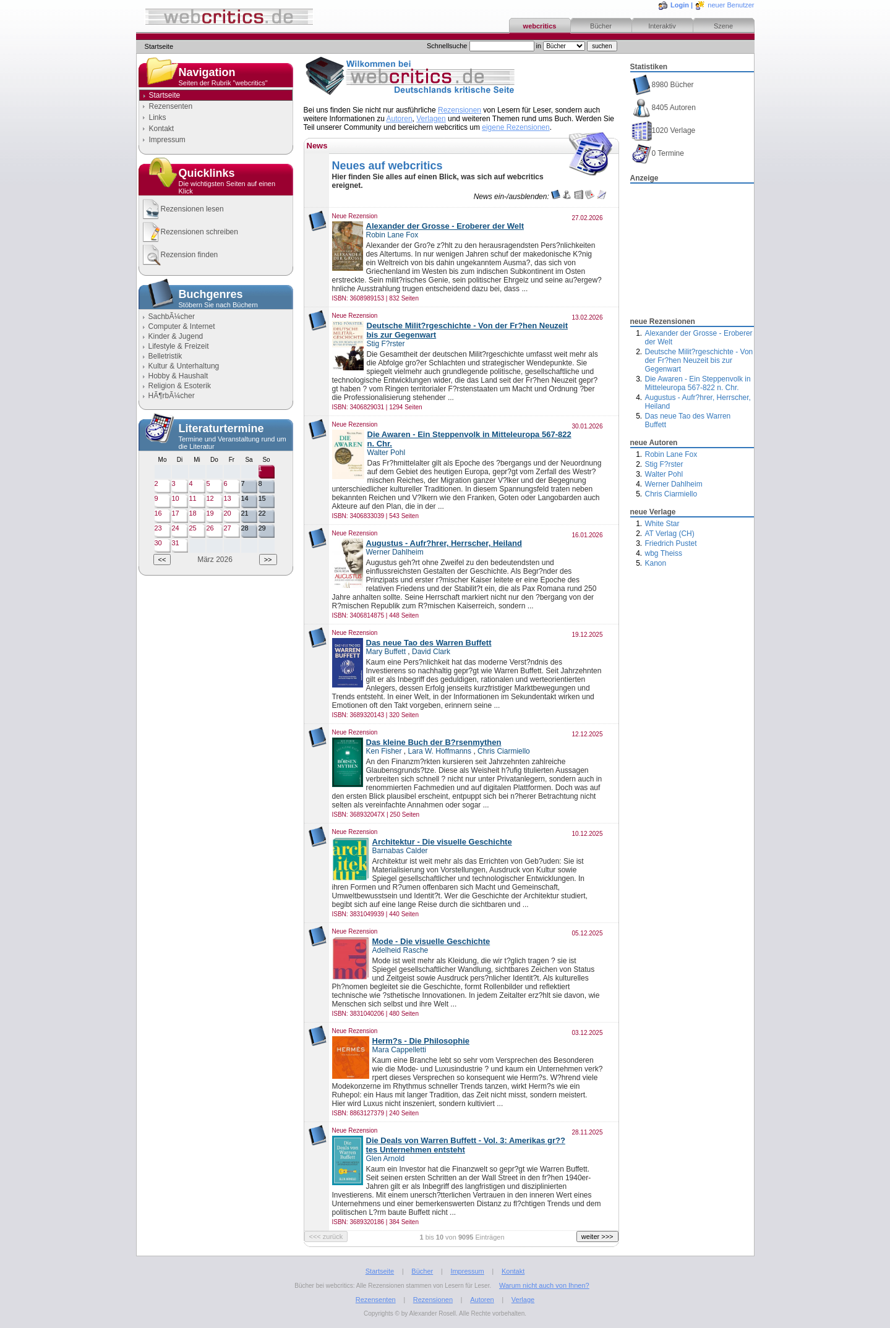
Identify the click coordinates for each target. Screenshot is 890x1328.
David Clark (431, 651)
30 (158, 543)
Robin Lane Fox (671, 454)
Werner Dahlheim (674, 484)
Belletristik (165, 356)
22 (262, 513)
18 (193, 513)
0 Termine (657, 153)
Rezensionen (459, 110)
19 (210, 513)
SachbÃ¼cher (171, 316)
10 (175, 498)
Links (157, 117)
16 (158, 513)
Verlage (522, 1299)
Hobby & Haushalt (178, 376)
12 (210, 498)
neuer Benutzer (731, 5)
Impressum (167, 139)
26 (210, 528)
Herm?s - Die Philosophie (420, 1040)
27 (227, 528)
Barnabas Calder (400, 850)
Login (679, 5)
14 (245, 498)
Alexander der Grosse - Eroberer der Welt (445, 226)
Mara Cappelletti (399, 1049)
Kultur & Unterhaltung (184, 366)
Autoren (400, 118)
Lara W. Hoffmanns (440, 751)
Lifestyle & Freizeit (178, 346)
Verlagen (430, 118)
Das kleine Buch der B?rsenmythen (434, 742)
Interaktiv (662, 26)
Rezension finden (179, 255)
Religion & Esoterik (179, 385)
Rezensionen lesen (182, 209)
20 (227, 513)
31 (175, 543)
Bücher (601, 26)
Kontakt (161, 128)
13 (227, 498)
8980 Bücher (662, 85)
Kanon (656, 563)
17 (175, 513)
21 (245, 513)
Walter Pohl (664, 474)
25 (193, 528)
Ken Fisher (384, 751)
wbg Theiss (663, 553)
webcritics (540, 26)
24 (175, 528)
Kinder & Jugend (175, 336)
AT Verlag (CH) (670, 533)
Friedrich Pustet (671, 543)
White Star (662, 523)
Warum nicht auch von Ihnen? (544, 1285)
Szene (723, 26)
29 (262, 528)
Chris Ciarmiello (671, 494)
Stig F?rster (664, 464)
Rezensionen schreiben (189, 232)
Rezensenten (171, 106)
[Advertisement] (692, 247)
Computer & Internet (181, 326)
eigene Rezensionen (515, 127)
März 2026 (215, 559)
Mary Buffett (386, 651)
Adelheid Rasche (400, 950)
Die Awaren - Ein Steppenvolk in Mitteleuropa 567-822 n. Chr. (698, 383)
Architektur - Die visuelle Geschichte (442, 841)
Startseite (380, 1271)
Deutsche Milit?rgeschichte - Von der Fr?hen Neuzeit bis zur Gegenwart (699, 360)
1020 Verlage (663, 131)
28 (245, 528)
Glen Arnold (385, 1158)
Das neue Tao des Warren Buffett (429, 642)
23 (158, 528)
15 (262, 498)
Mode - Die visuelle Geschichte (431, 941)
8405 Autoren (663, 108)
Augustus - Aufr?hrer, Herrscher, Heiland (444, 543)
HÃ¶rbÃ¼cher (171, 395)
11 (193, 498)
